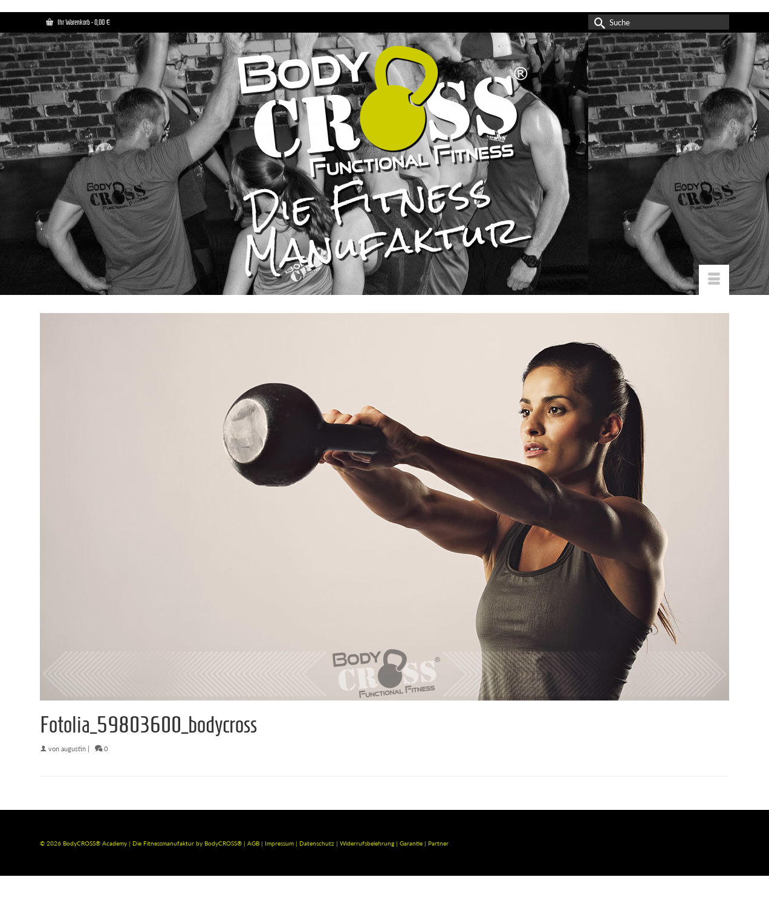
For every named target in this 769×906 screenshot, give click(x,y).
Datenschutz (317, 843)
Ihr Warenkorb (78, 22)
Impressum (279, 843)
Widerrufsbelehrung (368, 843)
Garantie (412, 843)
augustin (73, 748)
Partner (438, 843)
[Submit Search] (597, 22)
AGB (253, 843)
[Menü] (714, 280)
